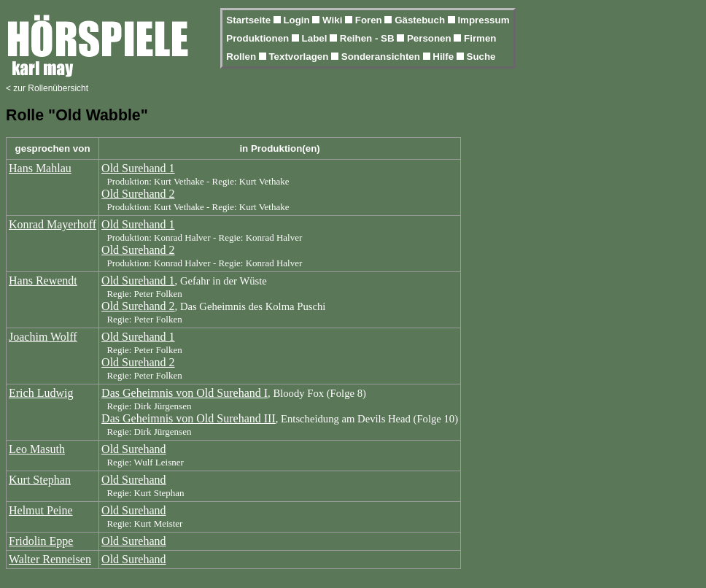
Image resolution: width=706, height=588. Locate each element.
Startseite (249, 20)
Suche (481, 56)
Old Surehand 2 (137, 193)
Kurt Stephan (40, 479)
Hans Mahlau (40, 168)
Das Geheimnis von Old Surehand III (188, 418)
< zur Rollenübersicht (47, 88)
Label (316, 38)
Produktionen (259, 38)
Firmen (480, 38)
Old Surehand (133, 449)
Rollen (242, 56)
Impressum (483, 20)
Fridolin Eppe (41, 541)
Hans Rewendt (43, 280)
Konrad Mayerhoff (52, 224)
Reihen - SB (368, 38)
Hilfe (444, 56)
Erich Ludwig (41, 393)
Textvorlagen (299, 56)
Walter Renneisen (50, 559)
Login (297, 20)
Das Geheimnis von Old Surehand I (184, 393)
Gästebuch (421, 20)
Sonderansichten (382, 56)
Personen (430, 38)
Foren (370, 20)
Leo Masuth (37, 449)
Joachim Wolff (43, 336)
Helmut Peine (41, 510)
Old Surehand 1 (137, 168)
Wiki (333, 20)
